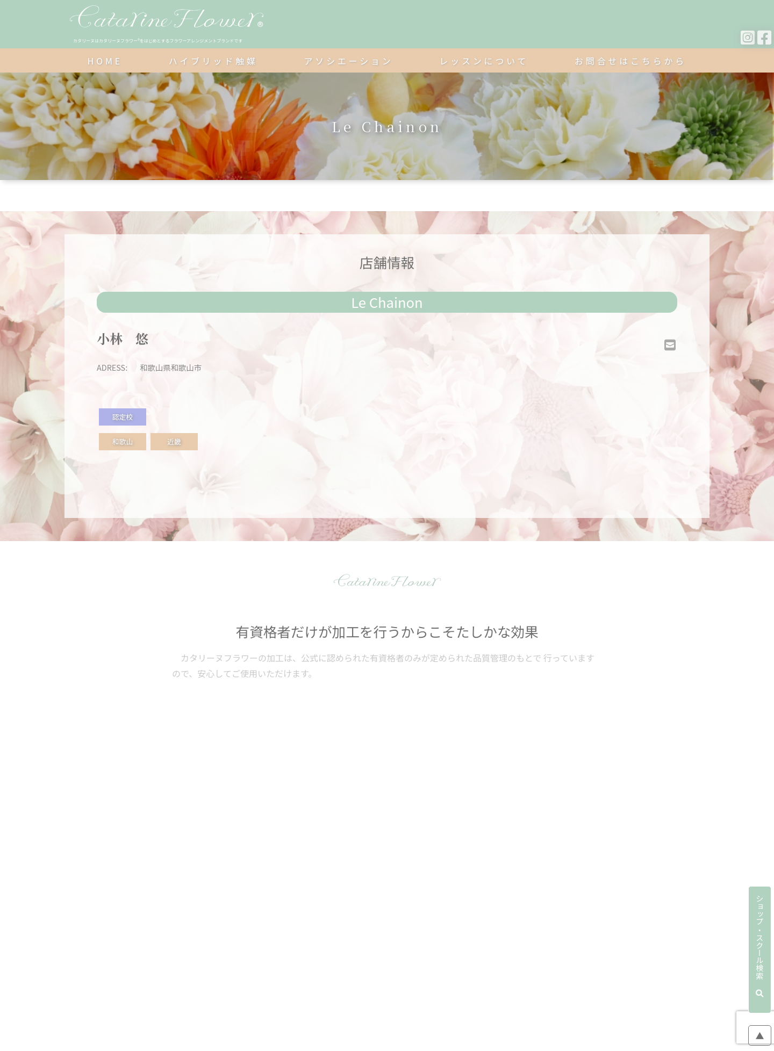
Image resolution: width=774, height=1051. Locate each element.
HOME (105, 60)
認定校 (122, 417)
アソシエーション (348, 60)
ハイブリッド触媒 (213, 60)
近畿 (174, 441)
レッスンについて (483, 60)
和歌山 (122, 441)
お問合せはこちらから (630, 60)
